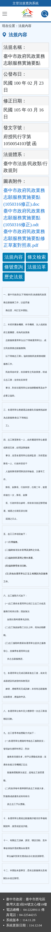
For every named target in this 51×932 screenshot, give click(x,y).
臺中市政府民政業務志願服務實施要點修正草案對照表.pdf (24, 238)
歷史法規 (13, 276)
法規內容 (13, 257)
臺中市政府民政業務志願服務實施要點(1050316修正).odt (24, 217)
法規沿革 (36, 266)
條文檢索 (36, 257)
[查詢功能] (44, 13)
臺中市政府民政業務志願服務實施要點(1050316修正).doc (24, 197)
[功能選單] (5, 13)
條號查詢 (13, 266)
